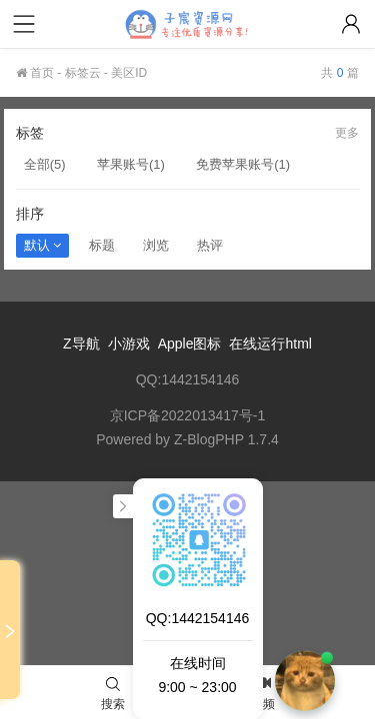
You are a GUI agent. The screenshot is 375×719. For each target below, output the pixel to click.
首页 (35, 73)
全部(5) (45, 164)
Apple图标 (190, 344)
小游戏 (129, 344)
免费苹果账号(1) (243, 164)
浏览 (156, 245)
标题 (102, 245)
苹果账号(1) (131, 164)
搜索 (113, 694)
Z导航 (81, 344)
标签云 (83, 73)
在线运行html (270, 344)
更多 (347, 133)
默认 (42, 245)
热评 (210, 245)
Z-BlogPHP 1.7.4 (226, 439)
